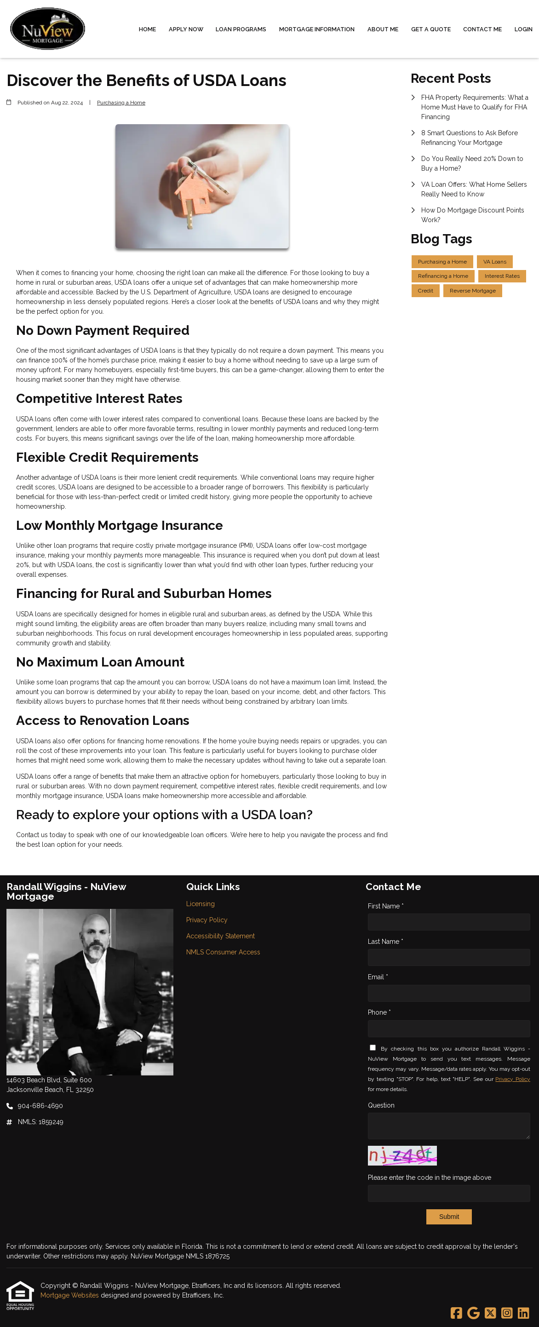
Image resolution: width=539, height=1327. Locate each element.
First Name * (386, 906)
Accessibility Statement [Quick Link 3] (220, 936)
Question (381, 1105)
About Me (382, 29)
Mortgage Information (317, 29)
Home (147, 29)
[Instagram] (507, 1314)
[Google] (473, 1314)
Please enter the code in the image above (429, 1177)
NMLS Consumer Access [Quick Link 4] (223, 952)
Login (524, 29)
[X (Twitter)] (490, 1314)
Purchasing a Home (121, 102)
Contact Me (482, 29)
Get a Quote (431, 29)
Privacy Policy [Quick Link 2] (207, 920)
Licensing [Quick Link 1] (200, 904)
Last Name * (385, 941)
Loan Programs (241, 29)
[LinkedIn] (523, 1314)
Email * (378, 977)
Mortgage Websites (70, 1295)
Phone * (379, 1012)
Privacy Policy (512, 1079)
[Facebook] (456, 1314)
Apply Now (186, 29)
